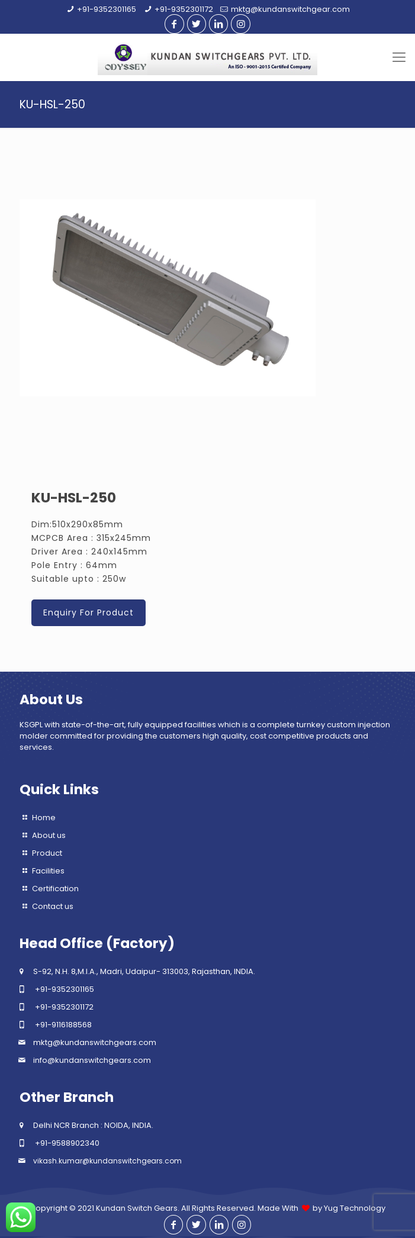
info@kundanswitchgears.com (92, 1060)
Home (44, 817)
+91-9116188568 (63, 1024)
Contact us (52, 906)
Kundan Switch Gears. (137, 1208)
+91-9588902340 (67, 1143)
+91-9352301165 (106, 9)
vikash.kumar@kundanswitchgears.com (107, 1161)
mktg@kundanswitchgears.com (94, 1042)
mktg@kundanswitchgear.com (290, 9)
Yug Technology (354, 1208)
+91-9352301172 (184, 9)
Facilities (48, 870)
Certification (55, 888)
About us (49, 835)
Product (47, 853)
